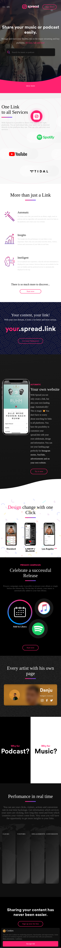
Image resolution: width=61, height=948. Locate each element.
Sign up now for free (30, 924)
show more (30, 85)
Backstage (33, 7)
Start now (49, 7)
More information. (9, 939)
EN (8, 7)
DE (3, 7)
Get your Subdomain (30, 341)
